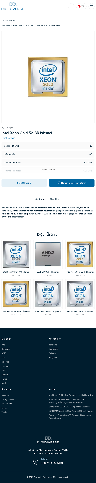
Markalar (5, 395)
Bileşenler (53, 357)
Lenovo (5, 366)
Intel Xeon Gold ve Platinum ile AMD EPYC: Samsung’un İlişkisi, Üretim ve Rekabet (68, 401)
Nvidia (4, 383)
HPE (4, 370)
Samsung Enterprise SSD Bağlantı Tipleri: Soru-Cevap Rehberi (70, 417)
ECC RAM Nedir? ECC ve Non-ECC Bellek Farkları (71, 411)
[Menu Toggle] (91, 6)
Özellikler (55, 199)
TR (81, 6)
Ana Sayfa (6, 25)
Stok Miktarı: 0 (24, 183)
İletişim (5, 408)
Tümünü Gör (48, 169)
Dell (3, 357)
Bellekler (52, 353)
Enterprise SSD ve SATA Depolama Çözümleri (69, 406)
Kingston (6, 362)
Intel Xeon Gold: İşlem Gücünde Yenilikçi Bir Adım (71, 395)
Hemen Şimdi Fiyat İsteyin (72, 183)
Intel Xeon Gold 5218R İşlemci (49, 25)
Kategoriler (17, 25)
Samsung (6, 349)
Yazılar (5, 412)
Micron (5, 374)
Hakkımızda (7, 403)
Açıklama (40, 199)
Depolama (53, 349)
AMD (4, 353)
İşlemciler (30, 25)
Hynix (4, 379)
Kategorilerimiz (8, 399)
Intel (3, 344)
